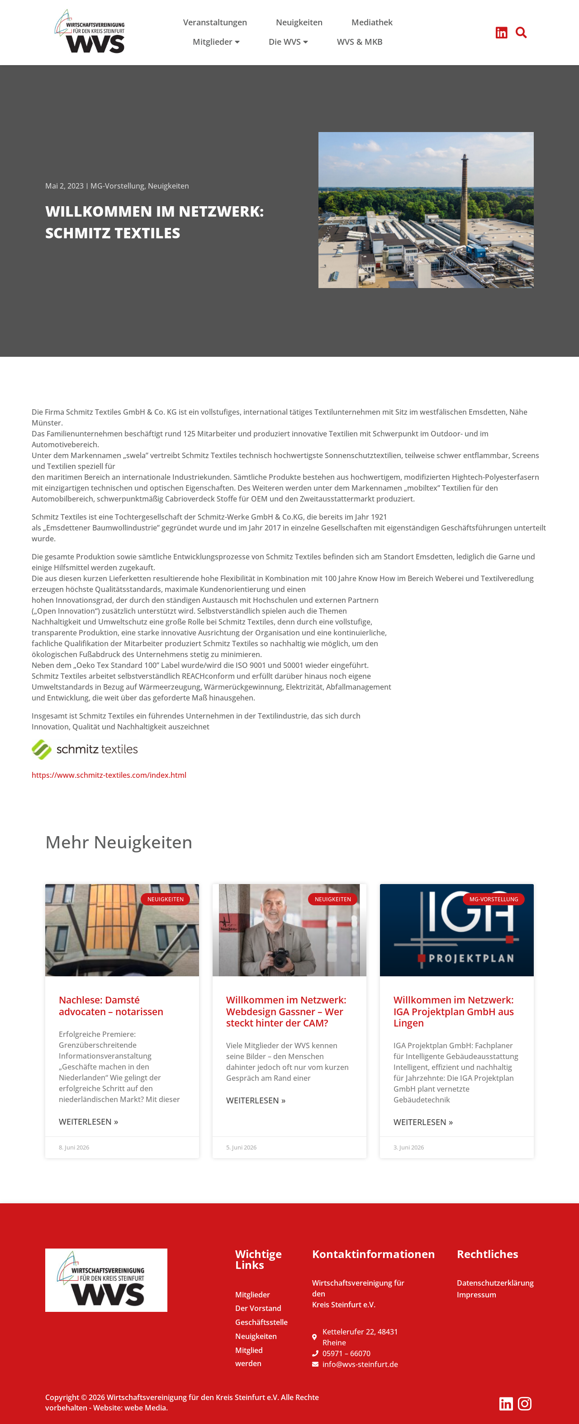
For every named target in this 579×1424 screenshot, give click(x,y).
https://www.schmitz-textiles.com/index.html (109, 775)
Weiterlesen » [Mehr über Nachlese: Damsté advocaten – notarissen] (88, 1121)
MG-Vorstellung (117, 186)
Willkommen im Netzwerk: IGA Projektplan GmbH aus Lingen (454, 1011)
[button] (522, 33)
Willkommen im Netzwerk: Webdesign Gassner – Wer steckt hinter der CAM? (286, 1011)
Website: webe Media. (130, 1408)
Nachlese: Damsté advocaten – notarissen (111, 1005)
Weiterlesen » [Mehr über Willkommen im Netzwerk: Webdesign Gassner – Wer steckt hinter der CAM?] (255, 1100)
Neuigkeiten (168, 186)
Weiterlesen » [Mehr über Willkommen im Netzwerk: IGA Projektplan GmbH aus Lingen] (423, 1121)
